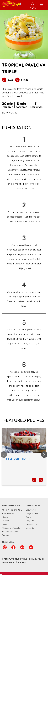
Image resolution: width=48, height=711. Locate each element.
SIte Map (22, 562)
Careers (5, 535)
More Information (11, 505)
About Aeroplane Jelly (12, 510)
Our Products (33, 505)
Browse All (31, 510)
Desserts (30, 528)
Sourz (28, 517)
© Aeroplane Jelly (10, 559)
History (5, 517)
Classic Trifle (24, 456)
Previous (4, 454)
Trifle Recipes (8, 513)
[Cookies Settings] (1, 574)
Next (44, 454)
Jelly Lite (30, 520)
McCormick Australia (11, 528)
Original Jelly (32, 513)
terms (24, 559)
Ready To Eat (32, 524)
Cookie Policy (9, 562)
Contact (5, 520)
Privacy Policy (36, 559)
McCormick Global (10, 531)
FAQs (4, 524)
